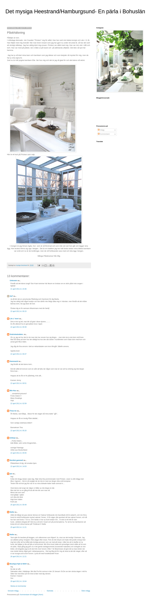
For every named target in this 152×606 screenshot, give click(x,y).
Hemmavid (14, 361)
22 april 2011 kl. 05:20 (18, 431)
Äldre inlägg (85, 591)
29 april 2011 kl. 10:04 (18, 581)
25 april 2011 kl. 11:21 (18, 527)
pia (11, 474)
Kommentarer (104, 134)
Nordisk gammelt (16, 460)
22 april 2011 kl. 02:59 (18, 403)
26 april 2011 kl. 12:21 (18, 556)
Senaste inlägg (13, 591)
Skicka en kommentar (18, 586)
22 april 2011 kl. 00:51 (18, 383)
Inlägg (101, 130)
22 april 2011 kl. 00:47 (18, 354)
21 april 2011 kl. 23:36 (18, 289)
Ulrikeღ (12, 438)
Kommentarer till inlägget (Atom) (31, 595)
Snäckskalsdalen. (16, 334)
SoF (11, 296)
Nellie (12, 512)
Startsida (50, 591)
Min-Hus (13, 391)
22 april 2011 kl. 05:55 (18, 453)
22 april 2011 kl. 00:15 (18, 311)
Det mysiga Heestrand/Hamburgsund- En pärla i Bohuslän (75, 11)
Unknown (13, 281)
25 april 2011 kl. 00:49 (18, 505)
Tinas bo (13, 411)
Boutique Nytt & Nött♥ (18, 564)
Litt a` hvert (14, 319)
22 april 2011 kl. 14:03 (18, 466)
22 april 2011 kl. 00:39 (18, 327)
